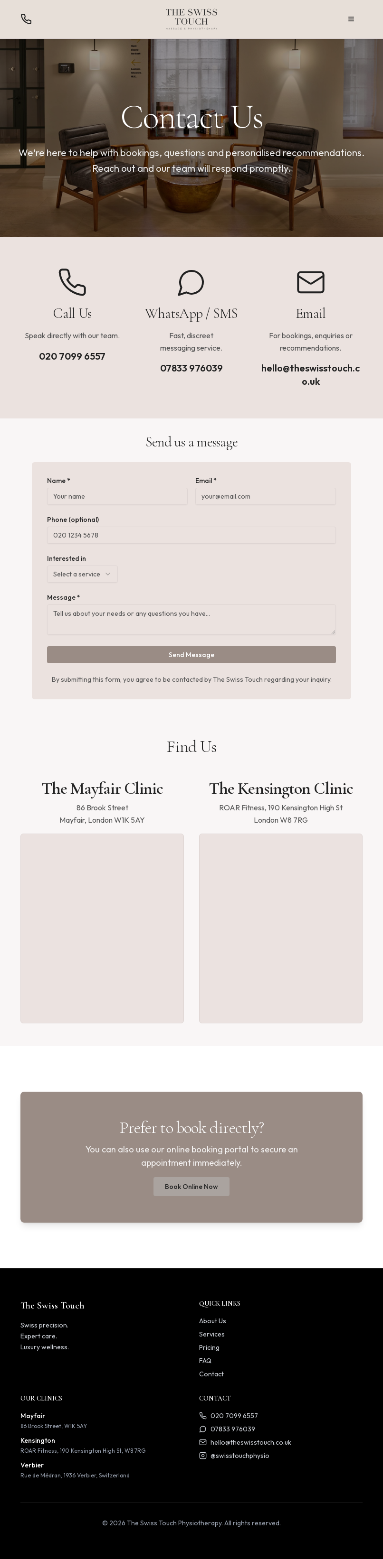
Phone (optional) (73, 519)
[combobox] (82, 574)
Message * (63, 597)
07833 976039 (191, 368)
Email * (206, 480)
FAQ (205, 1360)
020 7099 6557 (72, 356)
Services (212, 1334)
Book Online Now (191, 1186)
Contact (211, 1374)
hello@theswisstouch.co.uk (310, 374)
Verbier (32, 1465)
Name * (58, 480)
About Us (212, 1321)
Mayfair (32, 1415)
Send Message (191, 654)
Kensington (37, 1440)
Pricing (209, 1347)
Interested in (66, 558)
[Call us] (26, 19)
